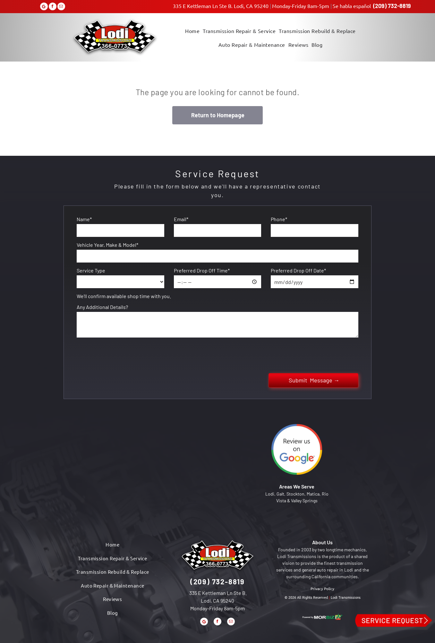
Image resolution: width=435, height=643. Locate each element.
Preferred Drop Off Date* (298, 270)
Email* (181, 219)
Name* (84, 219)
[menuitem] (192, 30)
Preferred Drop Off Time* (202, 270)
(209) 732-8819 (392, 5)
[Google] (44, 7)
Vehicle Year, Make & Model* (107, 245)
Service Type (91, 270)
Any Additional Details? (102, 307)
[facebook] (52, 7)
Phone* (279, 219)
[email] (61, 7)
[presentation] (125, 354)
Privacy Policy (322, 588)
